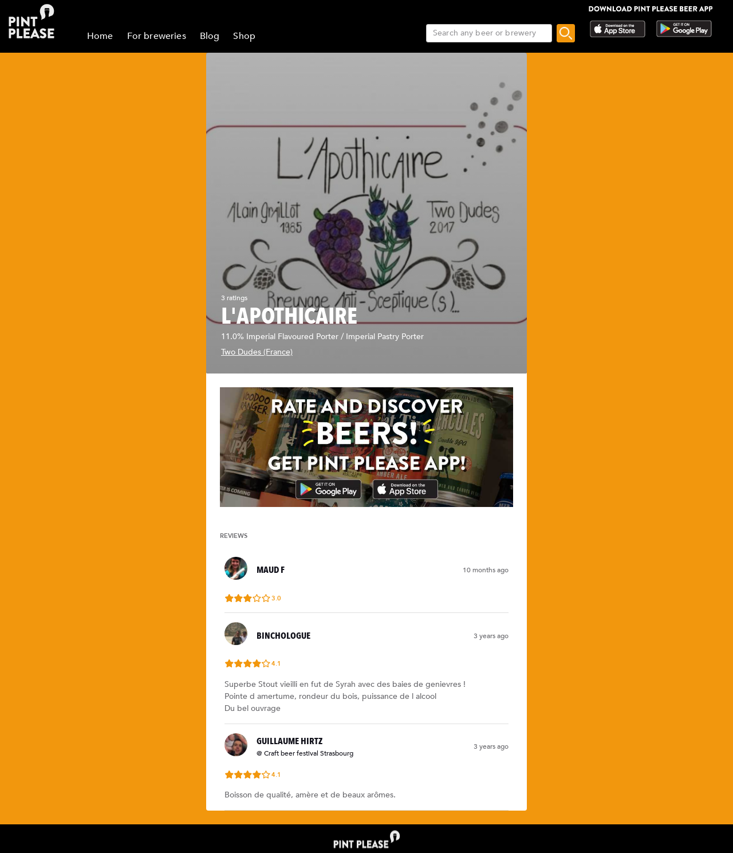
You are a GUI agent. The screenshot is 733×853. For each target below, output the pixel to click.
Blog (210, 36)
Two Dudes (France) (257, 352)
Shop (244, 36)
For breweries (156, 36)
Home (100, 36)
